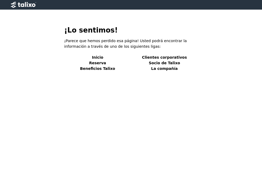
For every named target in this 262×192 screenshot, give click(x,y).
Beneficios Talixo (97, 68)
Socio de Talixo (164, 63)
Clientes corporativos (164, 57)
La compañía (164, 68)
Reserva (97, 63)
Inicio (97, 57)
